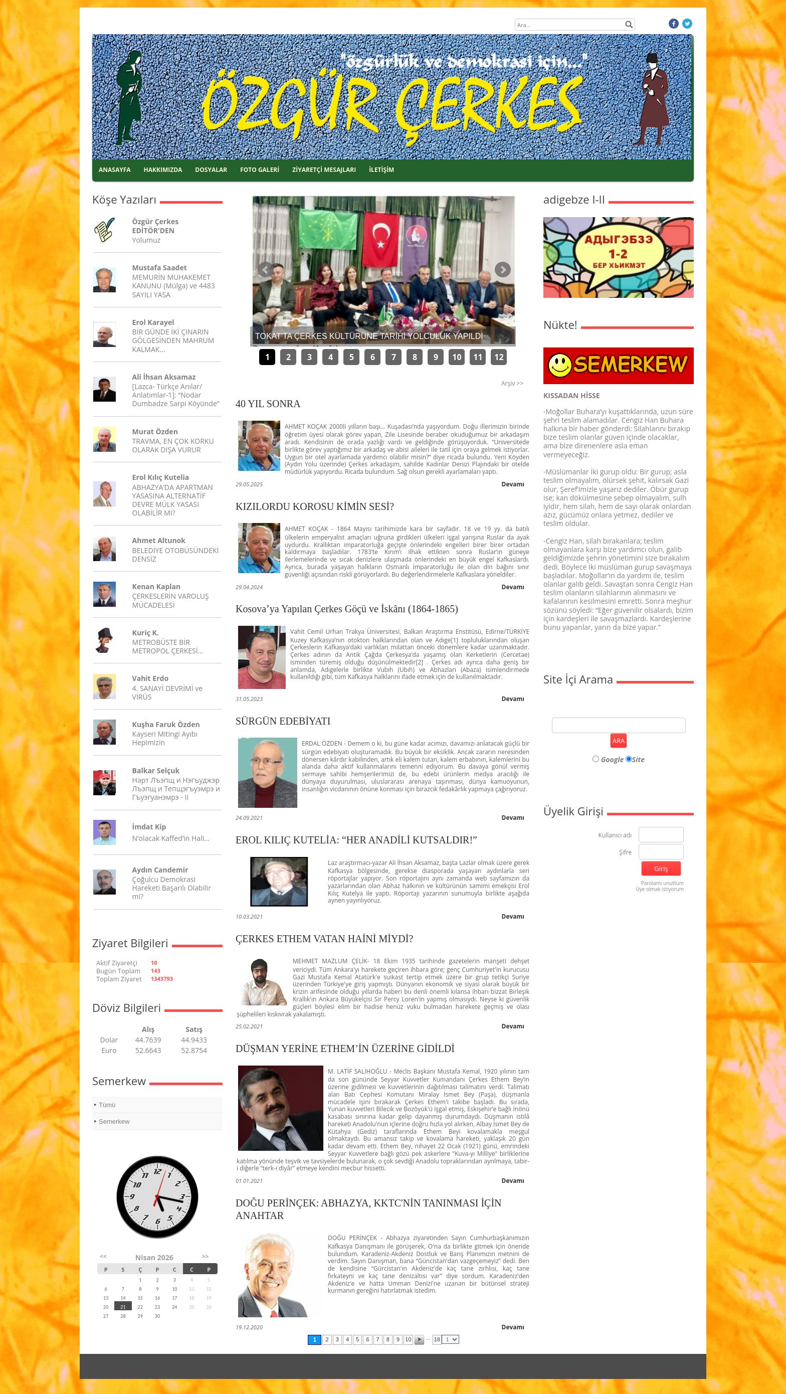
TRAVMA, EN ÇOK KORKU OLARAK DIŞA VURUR (173, 445)
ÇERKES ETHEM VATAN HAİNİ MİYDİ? (324, 938)
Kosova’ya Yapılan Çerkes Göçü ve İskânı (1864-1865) (347, 608)
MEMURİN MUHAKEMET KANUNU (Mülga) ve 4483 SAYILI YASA (173, 285)
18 (437, 1339)
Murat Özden (155, 431)
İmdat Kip (149, 826)
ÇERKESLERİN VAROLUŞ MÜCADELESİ (170, 600)
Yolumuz (146, 240)
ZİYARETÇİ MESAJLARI (324, 169)
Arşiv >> (512, 383)
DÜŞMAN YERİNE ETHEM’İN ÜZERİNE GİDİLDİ (345, 1048)
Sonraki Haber (503, 270)
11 (477, 357)
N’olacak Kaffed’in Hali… (171, 838)
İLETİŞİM (381, 169)
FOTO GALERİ (259, 169)
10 (456, 357)
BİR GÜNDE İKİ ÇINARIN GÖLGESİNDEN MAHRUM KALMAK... (173, 340)
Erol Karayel (153, 322)
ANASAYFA (115, 169)
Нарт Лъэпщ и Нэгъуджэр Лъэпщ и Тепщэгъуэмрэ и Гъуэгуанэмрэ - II (176, 788)
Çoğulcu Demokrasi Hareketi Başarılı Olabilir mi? (171, 888)
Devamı (513, 484)
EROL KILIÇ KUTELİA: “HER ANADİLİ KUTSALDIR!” (356, 839)
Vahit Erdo (150, 678)
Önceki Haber (266, 270)
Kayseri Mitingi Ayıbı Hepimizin (165, 738)
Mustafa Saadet (159, 267)
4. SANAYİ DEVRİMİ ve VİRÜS (167, 692)
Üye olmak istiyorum (660, 889)
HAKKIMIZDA (163, 169)
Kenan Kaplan (156, 586)
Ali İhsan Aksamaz (164, 377)
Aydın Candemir (160, 870)
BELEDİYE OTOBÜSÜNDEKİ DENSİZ (175, 555)
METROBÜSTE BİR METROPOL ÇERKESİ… (168, 646)
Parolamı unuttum (662, 883)
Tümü (107, 1105)
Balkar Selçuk (156, 770)
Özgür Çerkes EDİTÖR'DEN (155, 226)
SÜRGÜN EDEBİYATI (283, 721)
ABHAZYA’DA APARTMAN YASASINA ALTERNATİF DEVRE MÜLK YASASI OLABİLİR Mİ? (172, 500)
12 (498, 357)
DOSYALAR (211, 169)
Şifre (625, 852)
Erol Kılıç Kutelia (160, 477)
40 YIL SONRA (268, 403)
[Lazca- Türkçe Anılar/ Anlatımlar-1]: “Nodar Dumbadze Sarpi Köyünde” (176, 395)
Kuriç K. (145, 632)
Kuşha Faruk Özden (166, 724)
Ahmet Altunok (158, 540)
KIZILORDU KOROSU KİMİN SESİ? (315, 506)
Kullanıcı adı (615, 835)
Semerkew (114, 1121)
